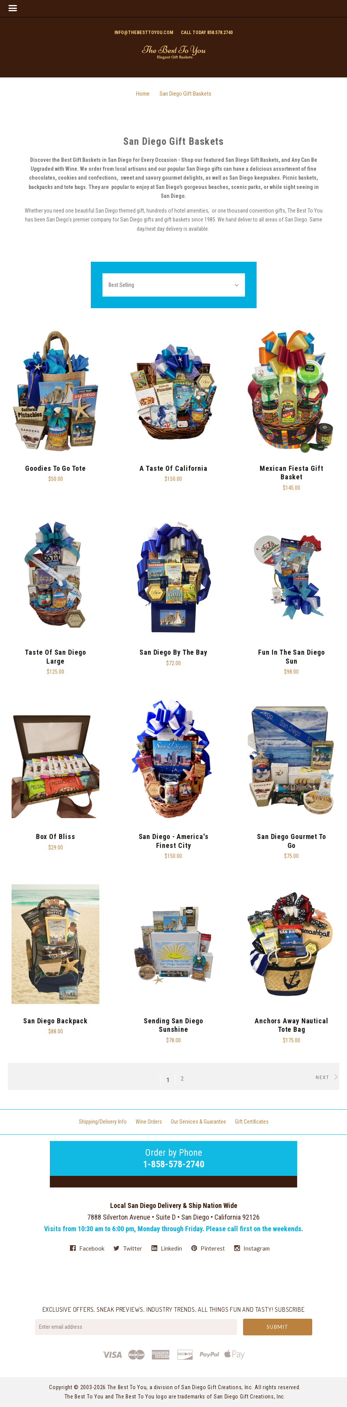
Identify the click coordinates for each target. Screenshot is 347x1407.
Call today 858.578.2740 (207, 32)
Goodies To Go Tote (55, 468)
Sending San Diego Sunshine (173, 1025)
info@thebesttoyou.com (143, 32)
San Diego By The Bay (173, 652)
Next (327, 1077)
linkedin (166, 1248)
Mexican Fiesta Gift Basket (291, 472)
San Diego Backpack (55, 1021)
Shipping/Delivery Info (103, 1122)
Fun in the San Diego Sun (291, 656)
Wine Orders (149, 1122)
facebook (87, 1248)
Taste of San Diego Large (55, 656)
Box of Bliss (55, 836)
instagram (252, 1248)
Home (143, 93)
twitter (128, 1248)
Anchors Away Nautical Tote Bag (291, 1025)
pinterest (208, 1248)
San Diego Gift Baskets (185, 93)
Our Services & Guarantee (198, 1122)
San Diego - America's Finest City (174, 840)
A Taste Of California (173, 468)
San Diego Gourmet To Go (291, 840)
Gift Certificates (252, 1122)
